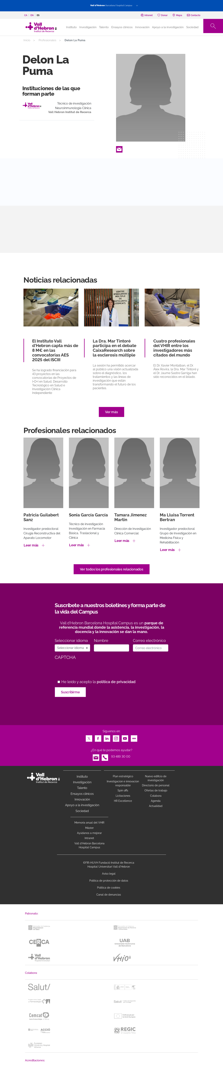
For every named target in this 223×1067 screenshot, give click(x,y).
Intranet (89, 838)
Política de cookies (108, 887)
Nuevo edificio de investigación (155, 778)
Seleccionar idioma (71, 640)
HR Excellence (123, 800)
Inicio (26, 40)
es (38, 15)
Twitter (89, 737)
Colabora (155, 795)
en (32, 15)
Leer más (31, 545)
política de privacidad (116, 682)
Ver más (111, 412)
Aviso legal (108, 873)
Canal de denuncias (108, 894)
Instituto (82, 776)
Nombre (101, 640)
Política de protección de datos (108, 880)
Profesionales (47, 40)
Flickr (134, 737)
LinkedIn (107, 737)
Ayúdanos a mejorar (89, 833)
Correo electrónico (149, 640)
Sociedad (192, 27)
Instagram (116, 737)
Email (119, 148)
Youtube (125, 737)
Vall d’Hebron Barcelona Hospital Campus (89, 845)
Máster (89, 827)
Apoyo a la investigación (168, 27)
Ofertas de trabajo (155, 790)
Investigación (88, 27)
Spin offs (123, 790)
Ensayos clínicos (122, 27)
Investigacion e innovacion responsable (123, 783)
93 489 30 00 (120, 756)
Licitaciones (123, 795)
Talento (104, 27)
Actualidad (155, 805)
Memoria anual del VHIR (89, 822)
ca (25, 15)
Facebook (98, 737)
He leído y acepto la (98, 682)
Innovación (142, 27)
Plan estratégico (123, 776)
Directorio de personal (155, 785)
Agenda (156, 800)
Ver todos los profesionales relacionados (111, 569)
